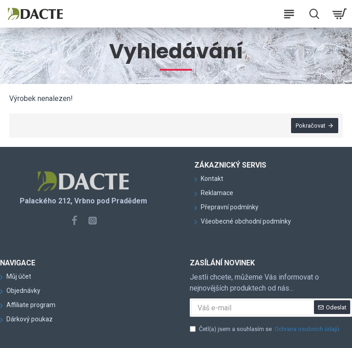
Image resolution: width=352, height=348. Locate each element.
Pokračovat (310, 125)
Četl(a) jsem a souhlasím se (265, 329)
